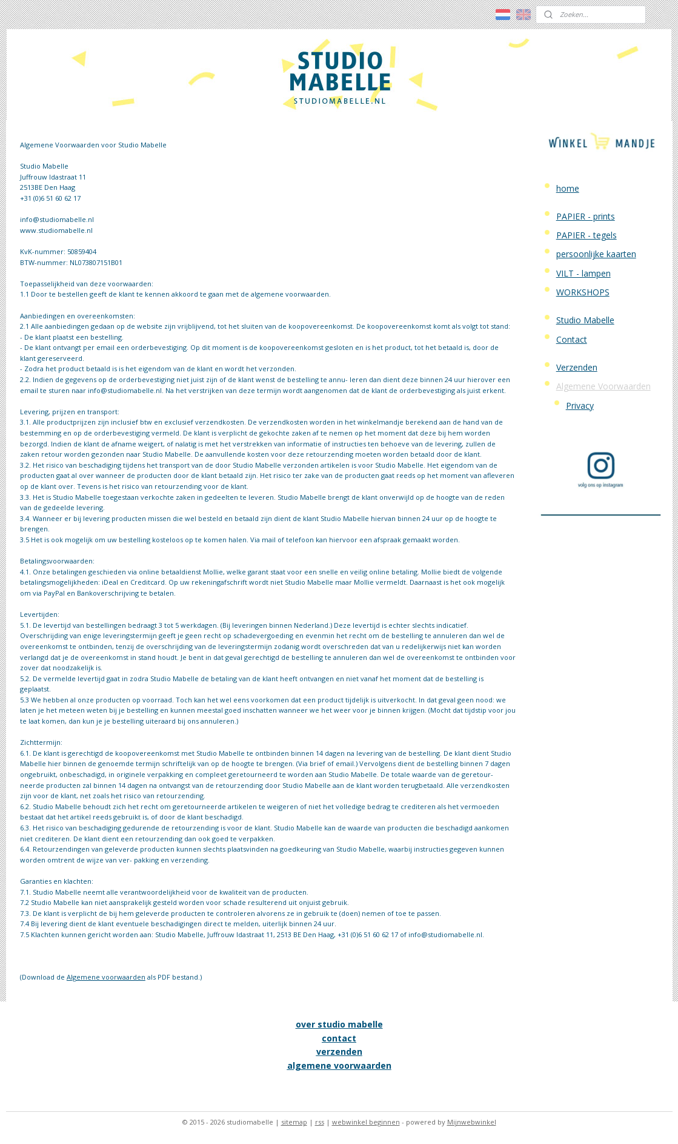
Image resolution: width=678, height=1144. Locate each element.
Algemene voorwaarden (105, 976)
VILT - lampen (583, 273)
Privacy (580, 405)
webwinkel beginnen (366, 1121)
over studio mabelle (339, 1024)
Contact (571, 339)
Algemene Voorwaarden (603, 386)
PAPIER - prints (585, 216)
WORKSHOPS (583, 292)
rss (319, 1121)
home (567, 188)
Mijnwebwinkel (471, 1121)
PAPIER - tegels (586, 235)
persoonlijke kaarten (596, 254)
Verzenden (576, 367)
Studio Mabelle (585, 320)
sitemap (294, 1121)
